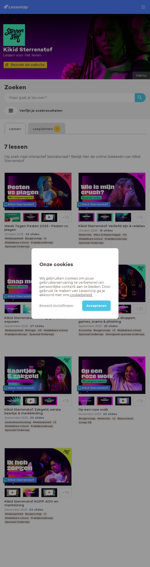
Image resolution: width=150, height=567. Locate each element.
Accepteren (96, 306)
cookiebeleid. (81, 295)
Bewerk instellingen (56, 305)
